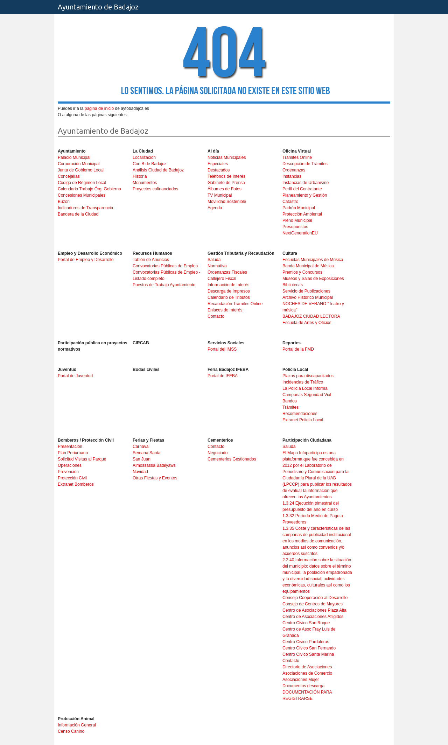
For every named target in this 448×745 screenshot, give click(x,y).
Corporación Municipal (78, 163)
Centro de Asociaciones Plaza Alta (314, 610)
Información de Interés (228, 284)
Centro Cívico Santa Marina (308, 654)
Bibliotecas (292, 284)
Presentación (70, 446)
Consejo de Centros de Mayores (312, 604)
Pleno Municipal (297, 220)
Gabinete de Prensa (226, 182)
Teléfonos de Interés (226, 176)
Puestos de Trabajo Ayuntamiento (164, 284)
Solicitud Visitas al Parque (82, 459)
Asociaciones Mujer (300, 679)
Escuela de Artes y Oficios (306, 322)
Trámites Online (297, 157)
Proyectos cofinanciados (155, 189)
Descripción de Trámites (305, 163)
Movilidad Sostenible (227, 201)
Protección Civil (72, 478)
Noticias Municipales (227, 157)
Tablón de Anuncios (151, 259)
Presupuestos (295, 226)
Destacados (219, 170)
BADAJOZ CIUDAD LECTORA (311, 316)
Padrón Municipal (298, 207)
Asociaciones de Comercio (307, 673)
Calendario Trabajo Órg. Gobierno (89, 189)
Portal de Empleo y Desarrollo (85, 259)
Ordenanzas (293, 170)
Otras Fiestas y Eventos (155, 478)
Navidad (140, 471)
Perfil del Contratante (302, 189)
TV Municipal (220, 195)
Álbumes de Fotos (224, 189)
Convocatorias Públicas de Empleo (165, 265)
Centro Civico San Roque (306, 622)
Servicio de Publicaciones (306, 291)
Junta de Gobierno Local (81, 170)
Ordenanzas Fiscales (227, 272)
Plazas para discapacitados (308, 375)
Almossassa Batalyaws (154, 465)
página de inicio (99, 108)
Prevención (68, 471)
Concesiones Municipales (81, 195)
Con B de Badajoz (150, 163)
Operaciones (70, 465)
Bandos (289, 401)
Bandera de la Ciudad (78, 214)
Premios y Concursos (302, 272)
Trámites (290, 407)
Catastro (290, 201)
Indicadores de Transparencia (85, 207)
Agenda (215, 207)
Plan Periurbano (73, 452)
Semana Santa (146, 452)
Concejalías (69, 176)
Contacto (216, 316)
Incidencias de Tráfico (302, 382)
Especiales (218, 163)
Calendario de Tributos (229, 297)
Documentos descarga (303, 685)
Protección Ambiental (302, 214)
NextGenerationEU (300, 233)
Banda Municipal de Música (308, 265)
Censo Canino (71, 731)
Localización (144, 157)
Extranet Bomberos (76, 484)
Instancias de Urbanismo (305, 182)
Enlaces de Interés (225, 310)
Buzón (64, 201)
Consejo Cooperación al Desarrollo (315, 597)
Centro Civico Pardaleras (305, 641)
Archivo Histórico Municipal (307, 297)
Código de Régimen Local (82, 182)
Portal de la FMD (298, 349)
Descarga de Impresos (229, 291)
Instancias (291, 176)
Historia (140, 176)
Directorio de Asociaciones (307, 667)
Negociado (217, 452)
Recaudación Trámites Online (235, 303)
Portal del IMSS (222, 349)
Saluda (214, 259)
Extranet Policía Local (302, 419)
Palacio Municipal (74, 157)
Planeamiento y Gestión (304, 195)
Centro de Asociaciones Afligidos (312, 616)
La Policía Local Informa (305, 388)
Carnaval (141, 446)
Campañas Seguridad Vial (306, 394)
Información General (77, 725)
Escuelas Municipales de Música (312, 259)
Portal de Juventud (75, 375)
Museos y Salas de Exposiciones (313, 278)
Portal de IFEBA (223, 375)
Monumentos (145, 182)
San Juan (141, 459)
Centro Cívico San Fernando (309, 648)
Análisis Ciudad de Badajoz (158, 170)
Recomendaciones (299, 413)
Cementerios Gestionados (232, 459)
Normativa (217, 265)
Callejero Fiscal (222, 278)
